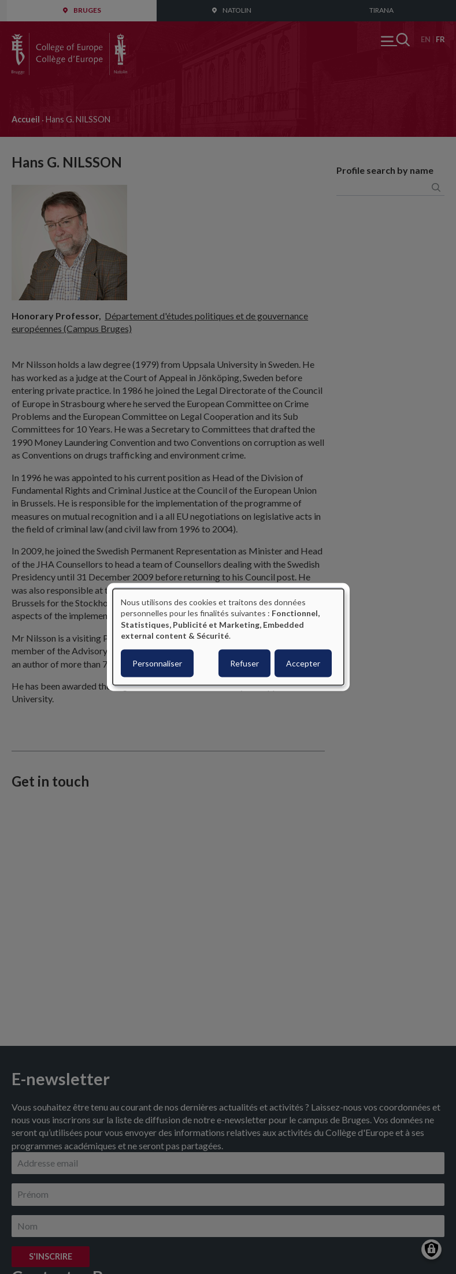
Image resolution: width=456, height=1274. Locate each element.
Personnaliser (157, 663)
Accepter (303, 663)
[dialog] (228, 637)
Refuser (244, 663)
